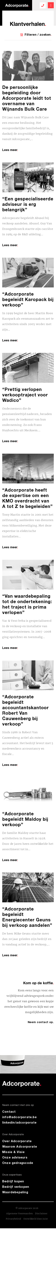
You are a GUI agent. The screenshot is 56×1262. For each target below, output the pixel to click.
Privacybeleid (13, 1218)
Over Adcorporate (17, 1141)
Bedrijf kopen (13, 1181)
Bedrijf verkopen (15, 1186)
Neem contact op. (41, 1022)
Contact (9, 1111)
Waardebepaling (15, 1192)
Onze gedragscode (17, 1163)
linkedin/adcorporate (19, 1122)
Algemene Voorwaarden (19, 1213)
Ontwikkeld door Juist (35, 1218)
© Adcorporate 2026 (27, 1208)
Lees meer (10, 150)
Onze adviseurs (14, 1157)
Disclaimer (41, 1213)
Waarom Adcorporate (19, 1146)
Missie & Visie (13, 1152)
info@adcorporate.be (19, 1117)
